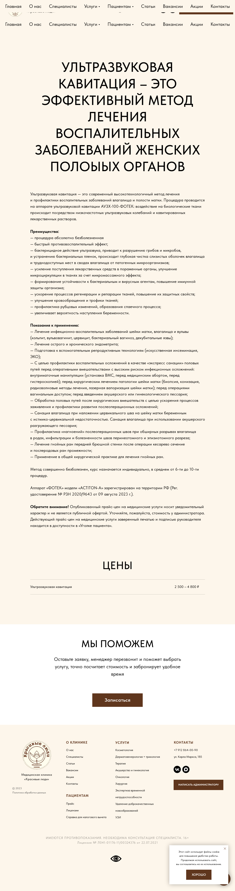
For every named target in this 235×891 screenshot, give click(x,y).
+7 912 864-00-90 (98, 9)
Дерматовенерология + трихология (137, 756)
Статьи (148, 24)
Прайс (70, 803)
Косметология (124, 750)
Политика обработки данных (29, 792)
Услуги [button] (90, 24)
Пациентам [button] (119, 24)
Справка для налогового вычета (86, 817)
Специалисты (63, 24)
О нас (35, 24)
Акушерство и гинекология (132, 770)
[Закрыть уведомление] (225, 848)
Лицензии (72, 810)
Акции (196, 24)
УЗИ (118, 817)
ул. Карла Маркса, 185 (188, 756)
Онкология (122, 777)
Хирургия (121, 783)
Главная (13, 24)
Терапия (120, 763)
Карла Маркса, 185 (139, 9)
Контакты (220, 24)
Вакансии (173, 24)
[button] (117, 700)
